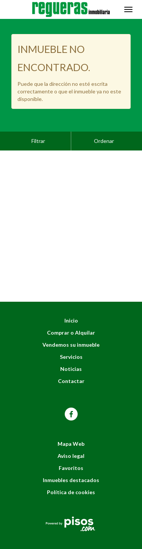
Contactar (71, 362)
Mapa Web (71, 425)
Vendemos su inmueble (71, 326)
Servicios (71, 338)
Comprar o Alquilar (71, 313)
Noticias (71, 350)
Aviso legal (71, 437)
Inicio (71, 301)
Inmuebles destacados (71, 461)
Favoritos (71, 449)
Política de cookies (71, 473)
